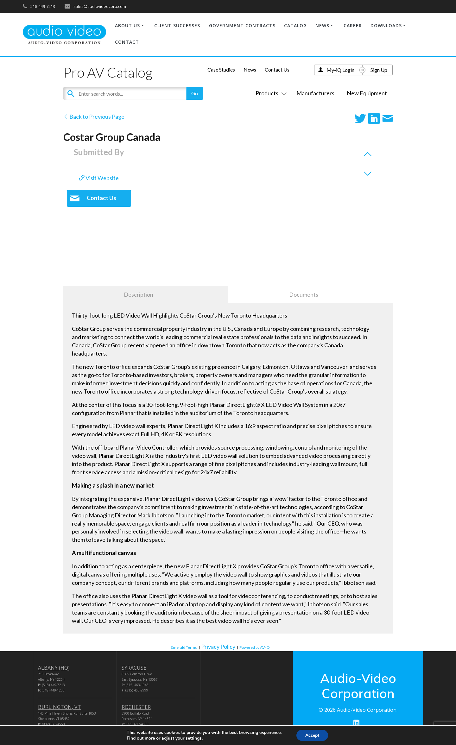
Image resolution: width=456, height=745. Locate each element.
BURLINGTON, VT (59, 707)
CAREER (353, 25)
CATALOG (295, 25)
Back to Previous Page (93, 116)
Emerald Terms (184, 647)
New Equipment (367, 93)
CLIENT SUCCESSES (177, 25)
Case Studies (221, 69)
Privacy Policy (218, 646)
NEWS (322, 25)
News (250, 69)
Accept (312, 735)
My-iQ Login (340, 70)
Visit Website (99, 177)
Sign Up (378, 70)
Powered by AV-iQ (254, 647)
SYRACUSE (134, 667)
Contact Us (277, 69)
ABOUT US (127, 25)
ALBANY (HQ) (54, 667)
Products (270, 93)
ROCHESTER (136, 707)
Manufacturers (315, 93)
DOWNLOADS (386, 25)
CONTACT (127, 42)
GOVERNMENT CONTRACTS (242, 25)
